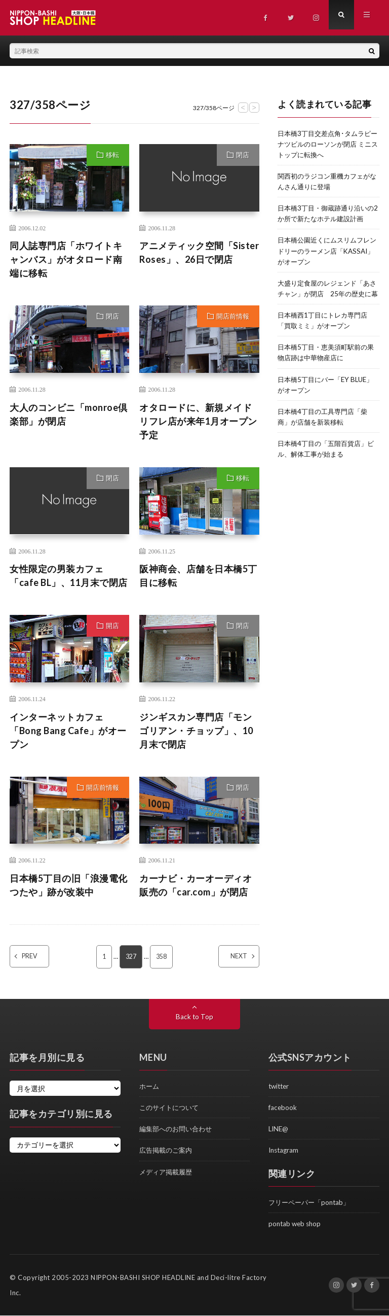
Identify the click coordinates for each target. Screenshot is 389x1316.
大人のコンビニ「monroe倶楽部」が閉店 (69, 414)
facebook (283, 1107)
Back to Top (195, 1017)
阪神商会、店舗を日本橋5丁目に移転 (198, 575)
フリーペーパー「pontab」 (311, 1202)
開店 (112, 625)
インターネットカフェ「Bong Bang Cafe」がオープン (68, 730)
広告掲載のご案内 (167, 1150)
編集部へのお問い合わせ (178, 1129)
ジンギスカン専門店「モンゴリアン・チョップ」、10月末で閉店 (196, 730)
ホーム (150, 1086)
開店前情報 (232, 316)
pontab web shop (296, 1224)
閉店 (242, 155)
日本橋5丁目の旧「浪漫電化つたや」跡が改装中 (69, 885)
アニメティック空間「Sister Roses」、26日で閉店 (199, 252)
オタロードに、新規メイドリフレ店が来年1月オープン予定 (198, 421)
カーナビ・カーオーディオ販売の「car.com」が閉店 (195, 885)
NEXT (230, 957)
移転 (112, 155)
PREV (38, 957)
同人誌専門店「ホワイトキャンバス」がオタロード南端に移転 (66, 259)
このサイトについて (171, 1107)
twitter (279, 1086)
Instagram (284, 1150)
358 (162, 957)
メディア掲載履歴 (167, 1171)
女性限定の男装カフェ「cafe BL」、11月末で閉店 (69, 575)
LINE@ (279, 1129)
